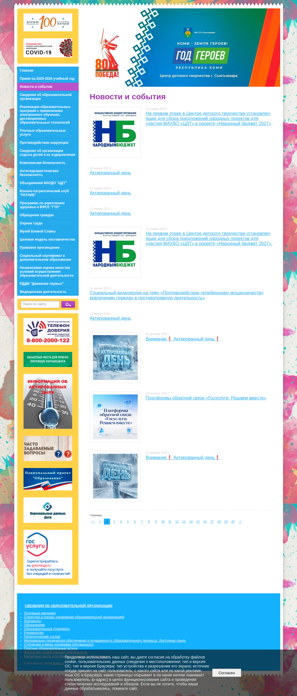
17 (212, 521)
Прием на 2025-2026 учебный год (47, 79)
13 (184, 521)
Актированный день (110, 172)
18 (219, 521)
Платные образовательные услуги (43, 133)
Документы (32, 621)
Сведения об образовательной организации (46, 97)
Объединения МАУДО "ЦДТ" (43, 183)
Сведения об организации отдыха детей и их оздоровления (48, 153)
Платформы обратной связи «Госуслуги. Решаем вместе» (206, 398)
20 (233, 521)
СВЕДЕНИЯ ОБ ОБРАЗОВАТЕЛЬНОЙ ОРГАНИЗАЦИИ (69, 606)
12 (177, 521)
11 (170, 521)
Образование (34, 625)
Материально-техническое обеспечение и (57, 641)
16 (205, 521)
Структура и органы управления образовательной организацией (74, 617)
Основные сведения (39, 613)
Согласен (226, 673)
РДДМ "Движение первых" (42, 284)
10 (163, 521)
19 (226, 521)
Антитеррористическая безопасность (39, 173)
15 (198, 521)
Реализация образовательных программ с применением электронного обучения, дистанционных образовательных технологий (45, 114)
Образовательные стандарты (47, 629)
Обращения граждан (37, 215)
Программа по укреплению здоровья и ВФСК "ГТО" (42, 205)
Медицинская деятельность (43, 292)
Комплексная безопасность (43, 163)
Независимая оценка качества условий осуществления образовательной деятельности (47, 272)
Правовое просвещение (40, 248)
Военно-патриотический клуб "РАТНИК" (44, 193)
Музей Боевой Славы (38, 231)
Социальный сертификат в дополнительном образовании (45, 258)
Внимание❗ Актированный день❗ (183, 339)
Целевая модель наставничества (47, 239)
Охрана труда (31, 223)
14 (191, 521)
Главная (27, 70)
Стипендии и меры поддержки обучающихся (58, 644)
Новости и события (36, 87)
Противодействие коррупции (44, 143)
